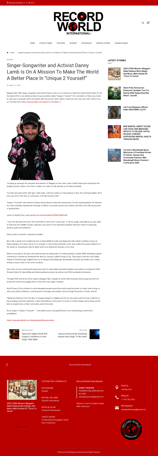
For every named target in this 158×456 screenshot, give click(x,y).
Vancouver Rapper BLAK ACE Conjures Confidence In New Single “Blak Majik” (37, 335)
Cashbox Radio (121, 43)
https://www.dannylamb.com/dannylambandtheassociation (30, 320)
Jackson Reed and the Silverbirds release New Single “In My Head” (72, 333)
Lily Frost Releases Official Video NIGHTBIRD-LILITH (135, 108)
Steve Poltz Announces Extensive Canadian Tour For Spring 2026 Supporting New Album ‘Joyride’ (136, 92)
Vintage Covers (103, 43)
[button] (17, 427)
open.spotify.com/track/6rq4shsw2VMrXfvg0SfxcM (46, 215)
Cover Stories (45, 43)
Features (61, 43)
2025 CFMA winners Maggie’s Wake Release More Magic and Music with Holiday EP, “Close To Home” (136, 72)
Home (32, 43)
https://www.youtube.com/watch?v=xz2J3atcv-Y (41, 102)
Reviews (73, 43)
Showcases (86, 43)
